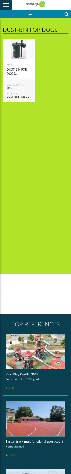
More (10, 388)
